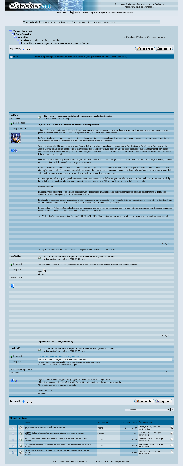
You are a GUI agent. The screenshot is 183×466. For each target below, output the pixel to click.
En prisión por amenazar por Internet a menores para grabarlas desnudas (56, 43)
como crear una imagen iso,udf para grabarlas (45, 427)
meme (100, 428)
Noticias (24, 40)
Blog (71, 12)
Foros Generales (23, 34)
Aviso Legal (64, 461)
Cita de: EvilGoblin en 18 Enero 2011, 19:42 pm (58, 356)
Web (65, 12)
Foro (59, 12)
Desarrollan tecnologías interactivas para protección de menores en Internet (58, 445)
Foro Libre (23, 37)
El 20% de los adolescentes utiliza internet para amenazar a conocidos (55, 433)
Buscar (85, 12)
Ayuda (77, 12)
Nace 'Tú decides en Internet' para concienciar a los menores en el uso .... (57, 439)
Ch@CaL (146, 429)
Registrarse (104, 12)
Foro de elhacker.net (22, 31)
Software (28, 429)
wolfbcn (44, 40)
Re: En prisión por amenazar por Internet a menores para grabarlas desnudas (79, 256)
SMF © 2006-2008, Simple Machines (113, 461)
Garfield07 (15, 348)
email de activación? (144, 7)
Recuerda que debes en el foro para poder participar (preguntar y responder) (77, 22)
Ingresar (149, 4)
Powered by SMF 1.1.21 (82, 461)
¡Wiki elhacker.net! (46, 390)
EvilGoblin (16, 256)
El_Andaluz (55, 40)
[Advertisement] (91, 86)
